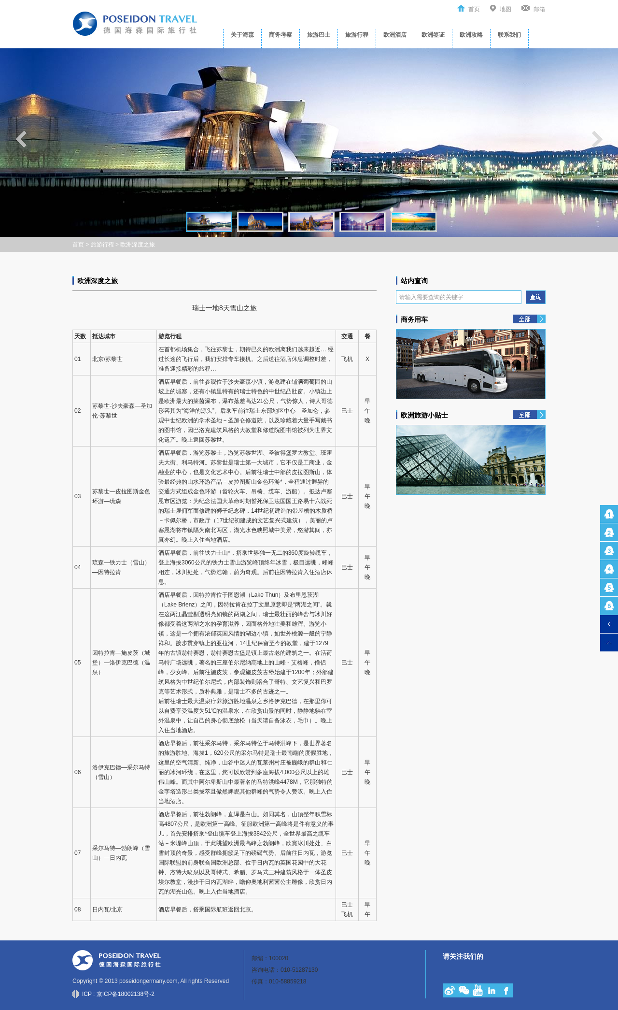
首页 (474, 9)
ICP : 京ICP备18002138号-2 (118, 994)
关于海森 (242, 34)
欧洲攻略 (471, 34)
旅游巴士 (318, 34)
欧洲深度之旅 (137, 244)
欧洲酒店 (395, 34)
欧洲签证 (433, 34)
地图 (505, 9)
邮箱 (539, 9)
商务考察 (280, 34)
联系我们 (509, 34)
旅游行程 (356, 34)
